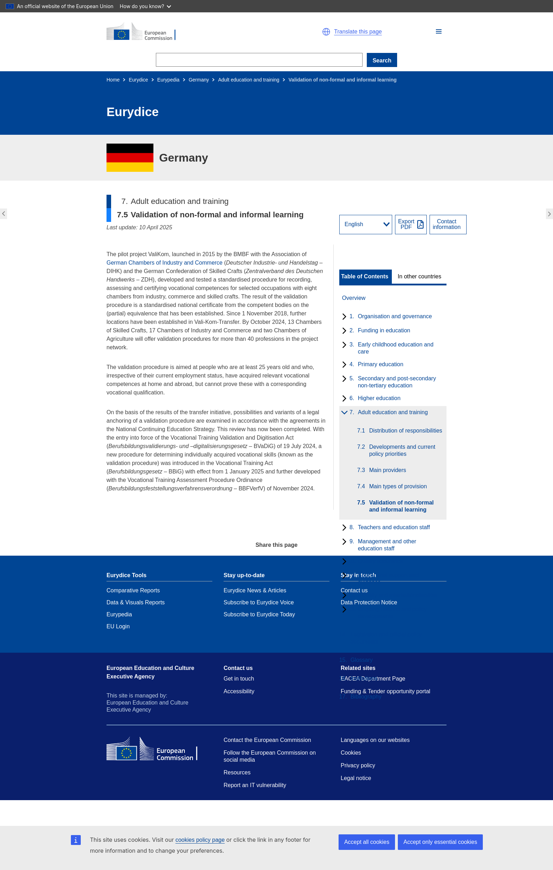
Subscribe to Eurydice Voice (259, 602)
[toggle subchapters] (343, 317)
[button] (439, 31)
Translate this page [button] (358, 32)
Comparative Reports (133, 590)
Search (381, 61)
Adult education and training (248, 80)
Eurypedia (168, 80)
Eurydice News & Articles (255, 590)
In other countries (420, 276)
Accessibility (239, 691)
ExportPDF (406, 224)
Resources (237, 772)
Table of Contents (364, 276)
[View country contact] (448, 224)
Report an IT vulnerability (255, 785)
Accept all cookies (366, 842)
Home (113, 80)
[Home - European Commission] (188, 31)
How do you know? (145, 6)
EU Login (118, 626)
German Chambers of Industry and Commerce (165, 263)
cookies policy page (200, 840)
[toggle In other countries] (420, 277)
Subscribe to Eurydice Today (259, 614)
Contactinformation (447, 224)
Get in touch (239, 679)
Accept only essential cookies (440, 842)
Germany (199, 80)
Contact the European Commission (267, 740)
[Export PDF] (411, 224)
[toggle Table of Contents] (365, 277)
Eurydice (138, 80)
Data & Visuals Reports (136, 602)
